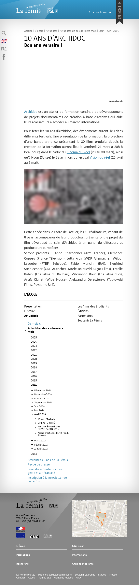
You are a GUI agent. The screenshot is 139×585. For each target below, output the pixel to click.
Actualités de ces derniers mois (45, 330)
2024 (34, 341)
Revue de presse (39, 464)
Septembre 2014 (43, 402)
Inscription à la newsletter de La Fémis (47, 479)
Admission (78, 546)
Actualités (31, 316)
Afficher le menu (100, 12)
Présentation (33, 306)
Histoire (29, 311)
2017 (34, 372)
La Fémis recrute (25, 574)
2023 (34, 346)
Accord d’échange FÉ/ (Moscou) (53, 434)
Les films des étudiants (93, 306)
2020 (34, 359)
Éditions (83, 311)
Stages (102, 574)
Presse (113, 574)
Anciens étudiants (82, 563)
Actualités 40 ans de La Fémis (48, 460)
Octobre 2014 (41, 398)
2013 (34, 454)
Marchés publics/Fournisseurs (55, 574)
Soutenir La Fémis (89, 320)
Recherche (22, 563)
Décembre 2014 (42, 390)
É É (46, 422)
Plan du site (44, 577)
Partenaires (85, 316)
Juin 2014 (39, 406)
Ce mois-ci (34, 323)
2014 (34, 385)
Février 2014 (41, 444)
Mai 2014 (39, 410)
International (80, 555)
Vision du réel (100, 157)
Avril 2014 (40, 414)
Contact (20, 577)
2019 (34, 363)
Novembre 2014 (43, 394)
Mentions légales (63, 577)
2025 (34, 337)
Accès (31, 577)
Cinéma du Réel (78, 152)
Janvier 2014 (41, 448)
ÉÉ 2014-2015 (49, 428)
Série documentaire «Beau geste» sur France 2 (46, 471)
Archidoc (30, 111)
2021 (34, 354)
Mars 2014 (40, 440)
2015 (34, 380)
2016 (34, 376)
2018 (34, 367)
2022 (34, 350)
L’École (30, 294)
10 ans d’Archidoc (47, 419)
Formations (23, 555)
